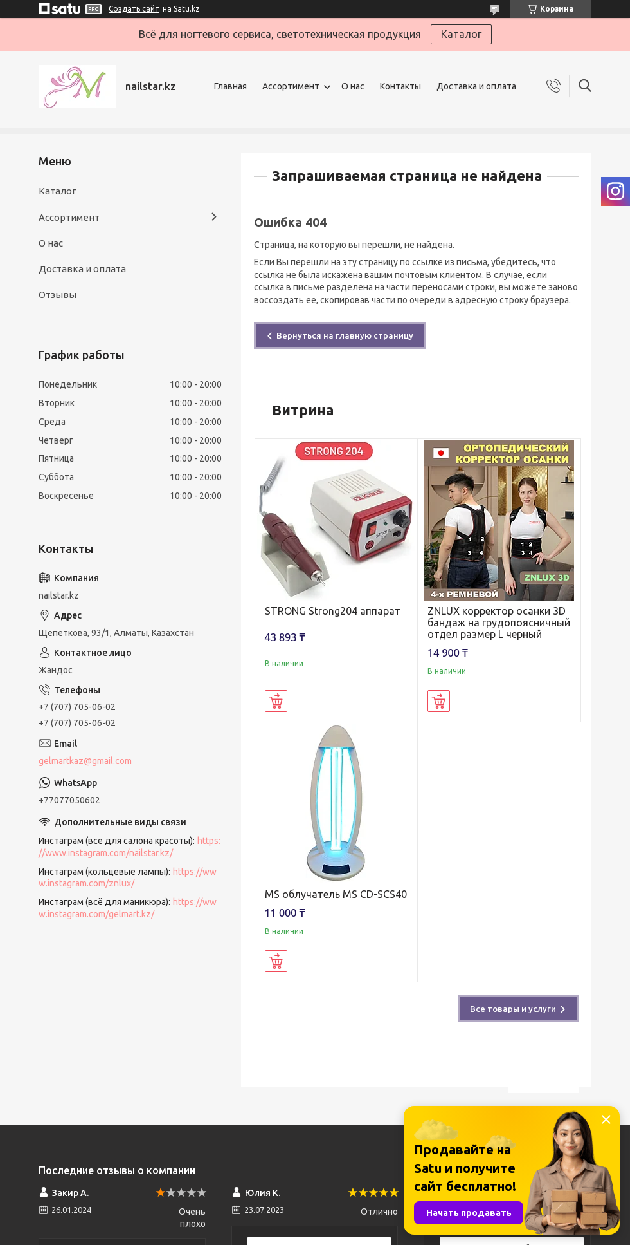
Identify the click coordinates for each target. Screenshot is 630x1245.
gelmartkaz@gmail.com (85, 761)
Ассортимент (291, 86)
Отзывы (57, 294)
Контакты (400, 86)
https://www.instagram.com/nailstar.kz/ (130, 847)
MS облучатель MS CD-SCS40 (336, 894)
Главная (230, 86)
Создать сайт (134, 9)
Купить (276, 701)
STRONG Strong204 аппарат (333, 611)
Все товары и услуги (513, 1008)
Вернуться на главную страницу (344, 335)
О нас (352, 86)
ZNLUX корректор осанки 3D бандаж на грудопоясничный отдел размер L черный (499, 622)
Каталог (461, 34)
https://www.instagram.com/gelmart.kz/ (128, 908)
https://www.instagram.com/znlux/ (128, 877)
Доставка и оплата (476, 86)
